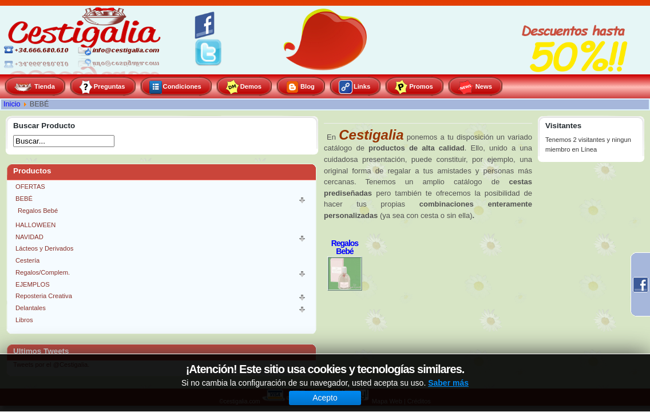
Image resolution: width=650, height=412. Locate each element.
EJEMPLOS (32, 284)
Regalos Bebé (38, 210)
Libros (24, 319)
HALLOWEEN (35, 224)
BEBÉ (24, 198)
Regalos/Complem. (42, 272)
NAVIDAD (29, 236)
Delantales (30, 307)
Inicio (12, 104)
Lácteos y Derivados (44, 248)
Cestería (27, 260)
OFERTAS (30, 186)
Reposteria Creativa (43, 295)
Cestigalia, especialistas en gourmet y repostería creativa (86, 40)
